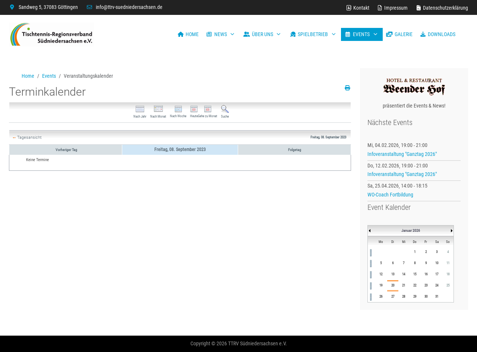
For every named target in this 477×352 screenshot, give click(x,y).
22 (414, 285)
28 (403, 296)
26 (380, 296)
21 (403, 285)
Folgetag (294, 150)
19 (380, 285)
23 (425, 285)
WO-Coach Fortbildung (390, 195)
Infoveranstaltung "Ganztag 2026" (402, 154)
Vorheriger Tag (66, 150)
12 (380, 274)
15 (414, 274)
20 (392, 285)
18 (447, 274)
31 (436, 296)
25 (447, 285)
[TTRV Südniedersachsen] (51, 34)
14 (403, 274)
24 (436, 285)
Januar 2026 (410, 230)
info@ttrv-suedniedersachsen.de (129, 7)
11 (447, 263)
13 (392, 274)
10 (436, 263)
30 (425, 296)
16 (425, 274)
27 (392, 296)
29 (414, 296)
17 (436, 274)
